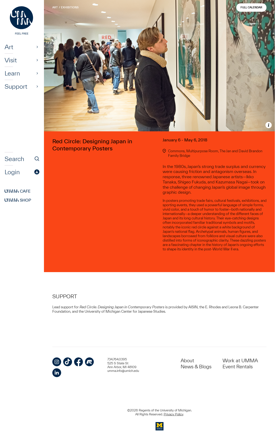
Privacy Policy (173, 414)
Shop (18, 200)
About (187, 360)
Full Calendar (251, 7)
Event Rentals (238, 366)
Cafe (18, 191)
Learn (12, 73)
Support (16, 86)
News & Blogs (196, 366)
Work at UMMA (240, 360)
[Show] (37, 47)
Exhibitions (70, 7)
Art (9, 46)
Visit (11, 60)
